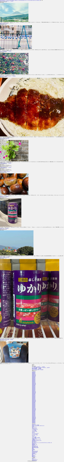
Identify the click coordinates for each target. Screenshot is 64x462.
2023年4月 (33, 397)
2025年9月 (33, 376)
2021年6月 (33, 412)
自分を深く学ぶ (34, 452)
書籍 (32, 448)
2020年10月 (34, 418)
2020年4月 (33, 422)
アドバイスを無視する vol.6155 (5, 51)
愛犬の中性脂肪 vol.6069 (36, 368)
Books (33, 426)
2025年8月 (33, 377)
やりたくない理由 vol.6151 (5, 171)
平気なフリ (34, 445)
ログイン (33, 458)
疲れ (32, 450)
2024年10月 (34, 384)
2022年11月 (34, 400)
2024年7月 (33, 386)
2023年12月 (34, 391)
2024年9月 (33, 385)
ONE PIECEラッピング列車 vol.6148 (6, 339)
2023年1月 (33, 399)
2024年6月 (33, 387)
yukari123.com (34, 428)
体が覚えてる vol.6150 (4, 228)
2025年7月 (33, 378)
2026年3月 (33, 372)
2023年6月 (33, 395)
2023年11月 (34, 392)
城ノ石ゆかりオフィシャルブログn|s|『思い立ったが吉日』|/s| (42, 442)
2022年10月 (34, 401)
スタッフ (33, 432)
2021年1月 (33, 416)
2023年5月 (33, 396)
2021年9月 (33, 410)
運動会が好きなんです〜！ (4, 23)
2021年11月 (34, 409)
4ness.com (33, 424)
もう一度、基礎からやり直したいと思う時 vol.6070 (41, 367)
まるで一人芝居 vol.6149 (4, 257)
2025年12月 (34, 374)
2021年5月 (33, 413)
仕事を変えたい (34, 441)
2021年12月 (34, 408)
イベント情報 (34, 430)
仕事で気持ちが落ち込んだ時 (36, 440)
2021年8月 (33, 411)
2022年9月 (33, 402)
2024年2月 (33, 390)
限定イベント (34, 456)
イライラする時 (34, 431)
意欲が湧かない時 (35, 446)
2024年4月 (33, 388)
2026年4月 (33, 371)
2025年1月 (33, 382)
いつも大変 (34, 429)
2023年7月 (33, 395)
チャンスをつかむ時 (35, 433)
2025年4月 (33, 380)
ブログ (33, 436)
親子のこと (34, 455)
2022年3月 (33, 406)
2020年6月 (33, 421)
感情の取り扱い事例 (35, 447)
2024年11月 (34, 383)
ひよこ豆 (33, 435)
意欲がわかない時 (35, 446)
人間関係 (33, 439)
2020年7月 (33, 420)
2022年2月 (33, 407)
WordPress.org (34, 460)
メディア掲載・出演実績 (36, 437)
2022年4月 (33, 405)
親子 (32, 454)
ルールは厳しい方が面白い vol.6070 (38, 366)
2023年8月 (33, 394)
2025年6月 (33, 378)
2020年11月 (34, 417)
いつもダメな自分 (35, 429)
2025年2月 (33, 381)
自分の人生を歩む (35, 451)
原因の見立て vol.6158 (4, 196)
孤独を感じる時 (34, 444)
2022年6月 (33, 404)
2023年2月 (33, 398)
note (32, 427)
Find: (33, 365)
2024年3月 (33, 389)
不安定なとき (34, 438)
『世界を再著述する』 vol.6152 (5, 163)
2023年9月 (33, 393)
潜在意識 (33, 449)
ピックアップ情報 (35, 434)
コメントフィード (35, 459)
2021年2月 (33, 415)
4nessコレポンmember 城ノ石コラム (38, 425)
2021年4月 (33, 414)
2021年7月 (33, 412)
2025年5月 (33, 379)
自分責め (33, 453)
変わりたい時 (34, 443)
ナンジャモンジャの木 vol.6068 (37, 369)
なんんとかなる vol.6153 (4, 138)
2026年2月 (33, 373)
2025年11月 (34, 375)
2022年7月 (33, 403)
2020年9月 (33, 419)
